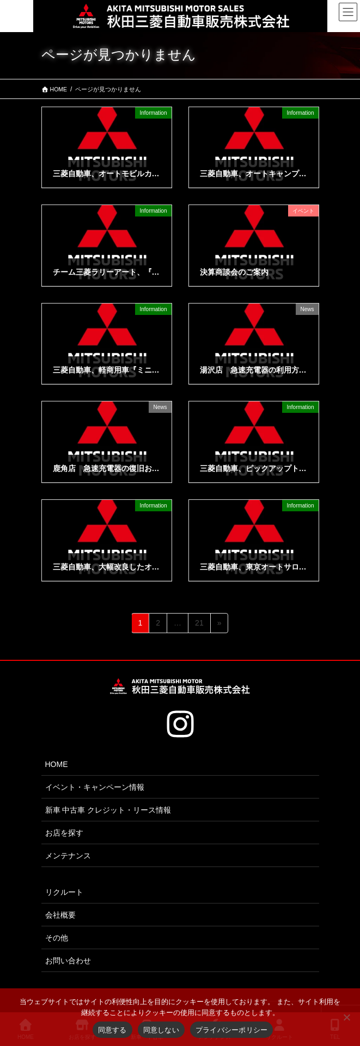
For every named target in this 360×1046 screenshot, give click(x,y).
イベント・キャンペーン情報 (94, 787)
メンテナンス (68, 855)
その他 (56, 937)
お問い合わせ (68, 960)
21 (199, 624)
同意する (112, 1030)
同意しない (161, 1030)
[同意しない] (346, 1017)
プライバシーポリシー (232, 1030)
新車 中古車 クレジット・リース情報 (108, 810)
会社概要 (60, 915)
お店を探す (64, 832)
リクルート (64, 892)
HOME (56, 764)
